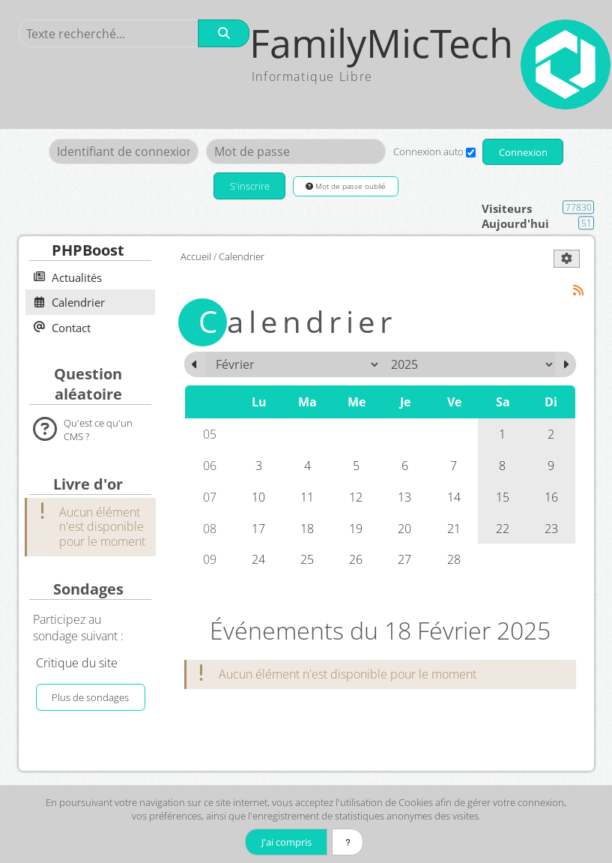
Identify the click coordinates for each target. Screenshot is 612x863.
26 (356, 560)
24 (258, 560)
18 (307, 528)
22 (502, 528)
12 (356, 497)
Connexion (523, 152)
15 (502, 497)
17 (258, 528)
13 (404, 497)
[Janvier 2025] (194, 364)
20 (404, 528)
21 (454, 528)
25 (307, 560)
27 (404, 560)
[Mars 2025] (565, 364)
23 (551, 528)
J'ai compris (285, 842)
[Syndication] (578, 290)
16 (551, 497)
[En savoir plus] (348, 842)
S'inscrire (249, 186)
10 (258, 497)
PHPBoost (88, 251)
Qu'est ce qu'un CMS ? (98, 429)
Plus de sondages (90, 698)
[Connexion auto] (470, 152)
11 (307, 497)
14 (454, 497)
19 (356, 528)
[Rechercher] (224, 33)
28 (454, 560)
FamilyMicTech (383, 43)
